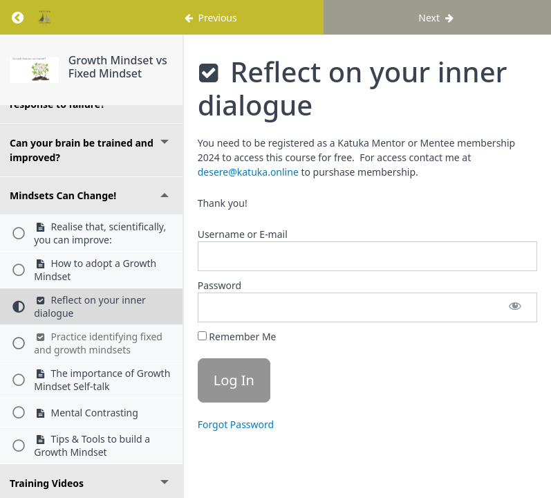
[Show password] (515, 307)
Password (219, 285)
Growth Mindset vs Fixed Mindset (117, 67)
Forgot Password (236, 424)
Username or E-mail (243, 234)
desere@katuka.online (248, 171)
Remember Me (237, 336)
